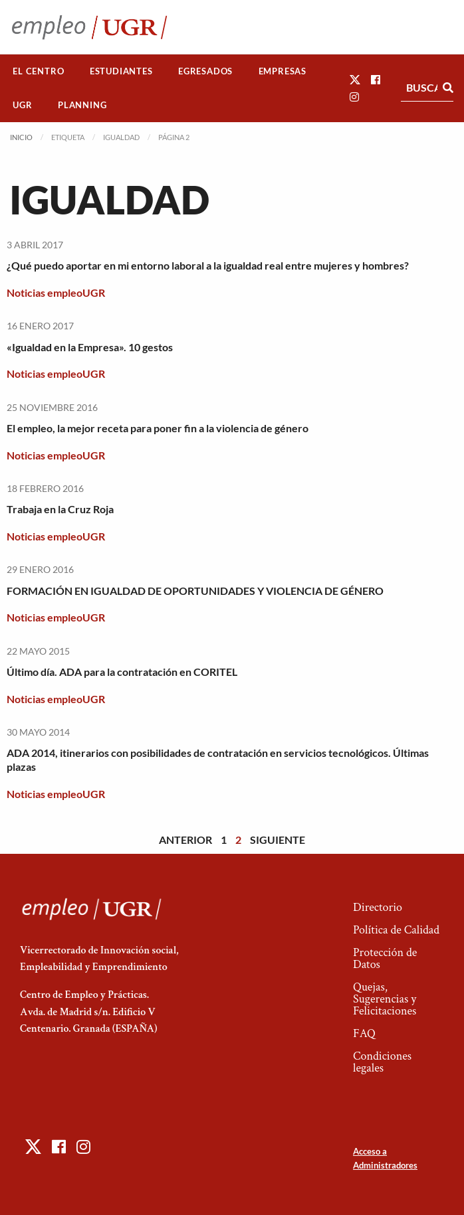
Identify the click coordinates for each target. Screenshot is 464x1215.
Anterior (185, 839)
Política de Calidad (396, 929)
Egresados (205, 71)
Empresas (282, 71)
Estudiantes (121, 71)
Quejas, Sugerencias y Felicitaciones (384, 998)
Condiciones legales (382, 1062)
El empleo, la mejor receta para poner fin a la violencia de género (157, 428)
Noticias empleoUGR (56, 292)
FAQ (364, 1033)
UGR (22, 105)
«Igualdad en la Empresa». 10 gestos (90, 347)
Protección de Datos (385, 958)
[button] (355, 79)
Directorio (377, 907)
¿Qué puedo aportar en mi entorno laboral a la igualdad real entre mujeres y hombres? (208, 265)
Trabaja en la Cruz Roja (60, 509)
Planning (82, 105)
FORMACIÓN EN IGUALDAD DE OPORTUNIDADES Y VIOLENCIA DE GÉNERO (195, 590)
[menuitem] (38, 71)
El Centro (38, 71)
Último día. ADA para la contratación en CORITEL (122, 671)
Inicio (21, 137)
